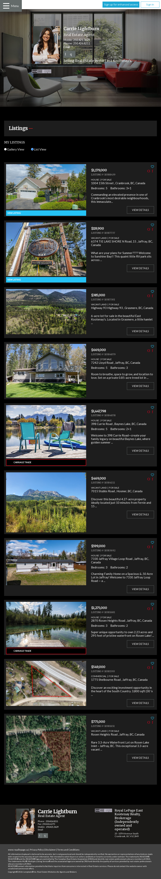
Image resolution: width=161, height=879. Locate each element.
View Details (140, 210)
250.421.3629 (81, 40)
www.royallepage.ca (18, 849)
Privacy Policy (37, 849)
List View (38, 149)
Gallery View (14, 149)
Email (67, 47)
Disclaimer (50, 849)
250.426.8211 (81, 43)
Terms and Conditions (68, 849)
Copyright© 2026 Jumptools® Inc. (22, 872)
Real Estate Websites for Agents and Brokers (57, 872)
